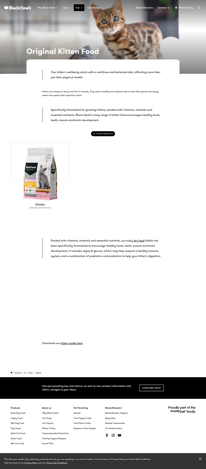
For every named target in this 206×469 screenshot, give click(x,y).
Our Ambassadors (113, 428)
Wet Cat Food (17, 443)
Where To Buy (48, 428)
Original (38, 373)
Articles (77, 413)
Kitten (30, 373)
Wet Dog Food (17, 423)
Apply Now (110, 418)
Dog (67, 7)
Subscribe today (151, 387)
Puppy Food (16, 418)
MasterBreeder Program (116, 413)
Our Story (47, 418)
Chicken (40, 204)
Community (95, 7)
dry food (139, 241)
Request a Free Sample (85, 428)
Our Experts (47, 423)
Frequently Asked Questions (55, 433)
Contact (164, 7)
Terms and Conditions (56, 462)
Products (18, 373)
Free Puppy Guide (82, 418)
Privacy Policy (31, 462)
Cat (79, 7)
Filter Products (103, 134)
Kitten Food (16, 438)
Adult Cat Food (18, 433)
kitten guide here (72, 343)
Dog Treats (16, 428)
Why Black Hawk (47, 7)
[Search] (199, 7)
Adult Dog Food (18, 413)
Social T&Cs (48, 443)
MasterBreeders (144, 7)
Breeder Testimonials (115, 423)
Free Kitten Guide (82, 423)
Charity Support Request (54, 438)
